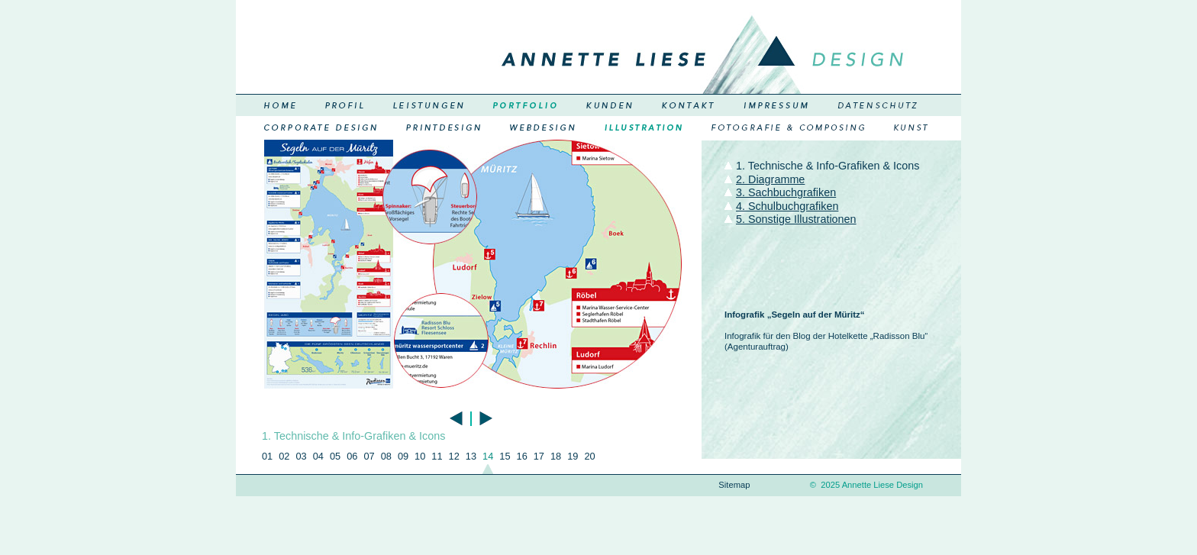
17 (539, 456)
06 (352, 456)
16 (522, 456)
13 (471, 456)
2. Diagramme (770, 179)
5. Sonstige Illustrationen (796, 219)
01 (267, 456)
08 (386, 456)
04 (318, 456)
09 (403, 456)
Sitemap (734, 484)
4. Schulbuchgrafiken (787, 206)
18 (555, 456)
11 (436, 456)
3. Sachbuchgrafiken (786, 192)
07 (368, 456)
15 (504, 456)
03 (300, 456)
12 (454, 456)
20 (589, 456)
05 (335, 456)
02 (284, 456)
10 (420, 456)
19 (572, 456)
